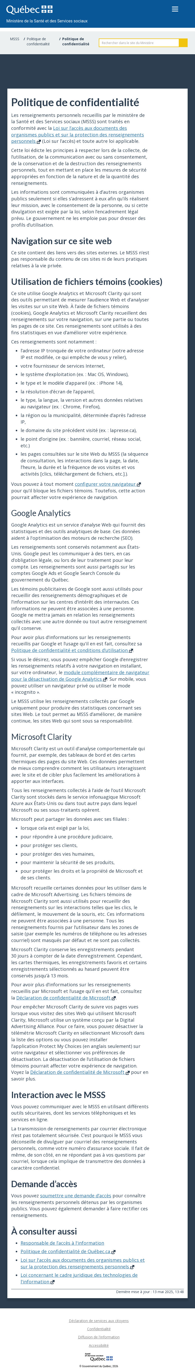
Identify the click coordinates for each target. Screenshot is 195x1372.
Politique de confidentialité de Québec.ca (68, 1251)
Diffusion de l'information (99, 1337)
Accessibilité (99, 1345)
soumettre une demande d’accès (75, 1196)
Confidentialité (99, 1328)
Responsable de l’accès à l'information (62, 1243)
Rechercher (183, 42)
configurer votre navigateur (108, 484)
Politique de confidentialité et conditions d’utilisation (72, 650)
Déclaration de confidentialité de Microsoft (66, 998)
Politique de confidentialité (38, 41)
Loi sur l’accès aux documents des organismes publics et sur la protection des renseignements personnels (77, 134)
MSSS (14, 38)
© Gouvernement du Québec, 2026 (98, 1366)
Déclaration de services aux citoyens (99, 1320)
